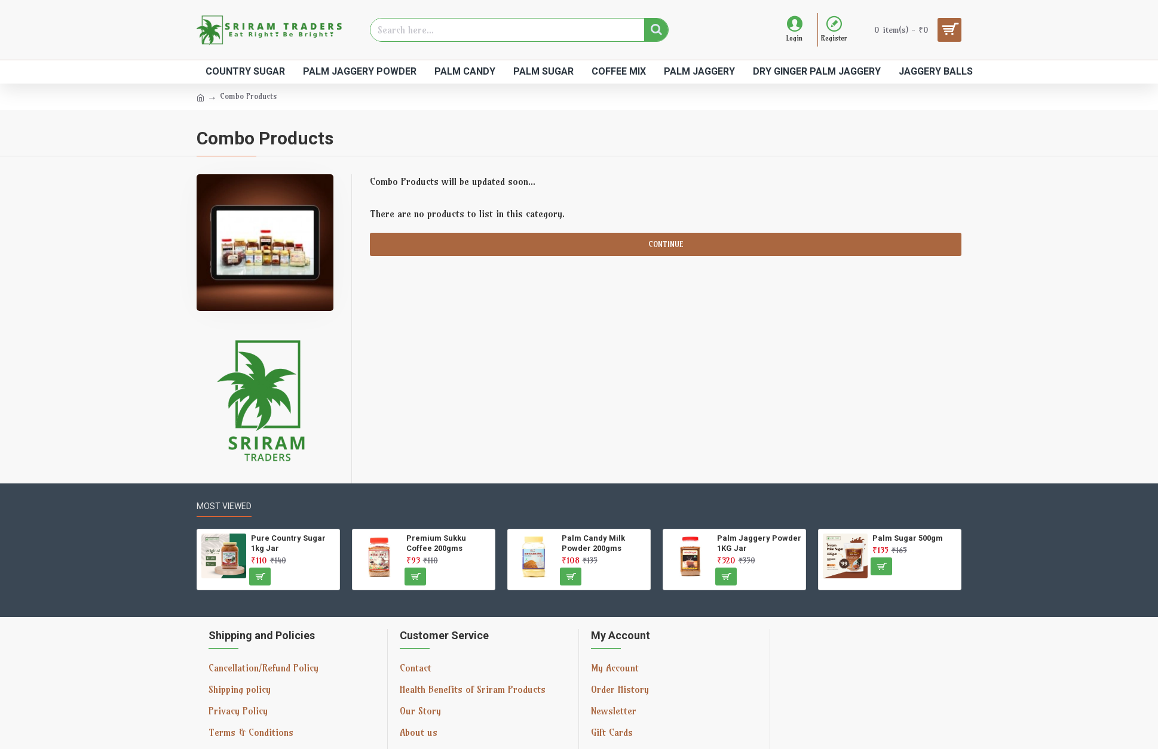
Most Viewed (224, 506)
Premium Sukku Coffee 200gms (436, 543)
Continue (665, 244)
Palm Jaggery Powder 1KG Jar (759, 543)
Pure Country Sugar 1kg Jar (288, 543)
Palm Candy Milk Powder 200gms (593, 543)
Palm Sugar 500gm (907, 538)
